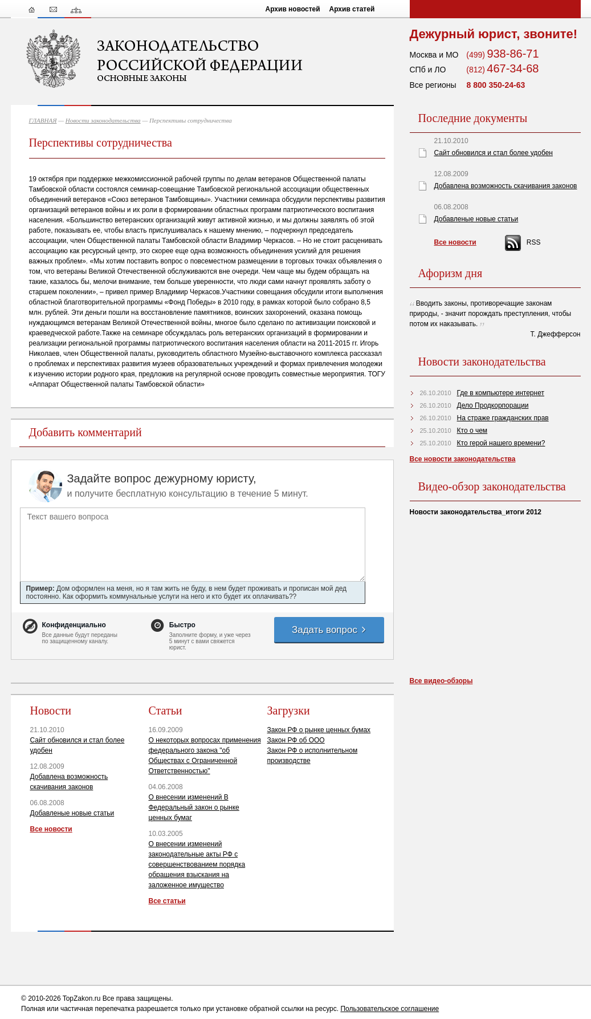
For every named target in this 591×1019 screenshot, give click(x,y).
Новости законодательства (103, 120)
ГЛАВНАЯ (43, 120)
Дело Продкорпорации (493, 405)
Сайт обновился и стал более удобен (493, 153)
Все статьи (167, 901)
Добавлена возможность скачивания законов (505, 186)
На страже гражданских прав (503, 418)
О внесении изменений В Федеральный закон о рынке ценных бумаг (194, 807)
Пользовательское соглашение (389, 1009)
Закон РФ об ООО (296, 740)
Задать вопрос (329, 629)
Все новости (51, 829)
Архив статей (352, 9)
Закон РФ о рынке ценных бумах (319, 730)
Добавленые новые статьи (72, 813)
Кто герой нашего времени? (501, 443)
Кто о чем (472, 431)
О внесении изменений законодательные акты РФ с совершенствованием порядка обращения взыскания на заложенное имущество (197, 864)
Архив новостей (293, 9)
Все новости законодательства (463, 459)
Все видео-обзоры (441, 681)
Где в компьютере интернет (500, 393)
